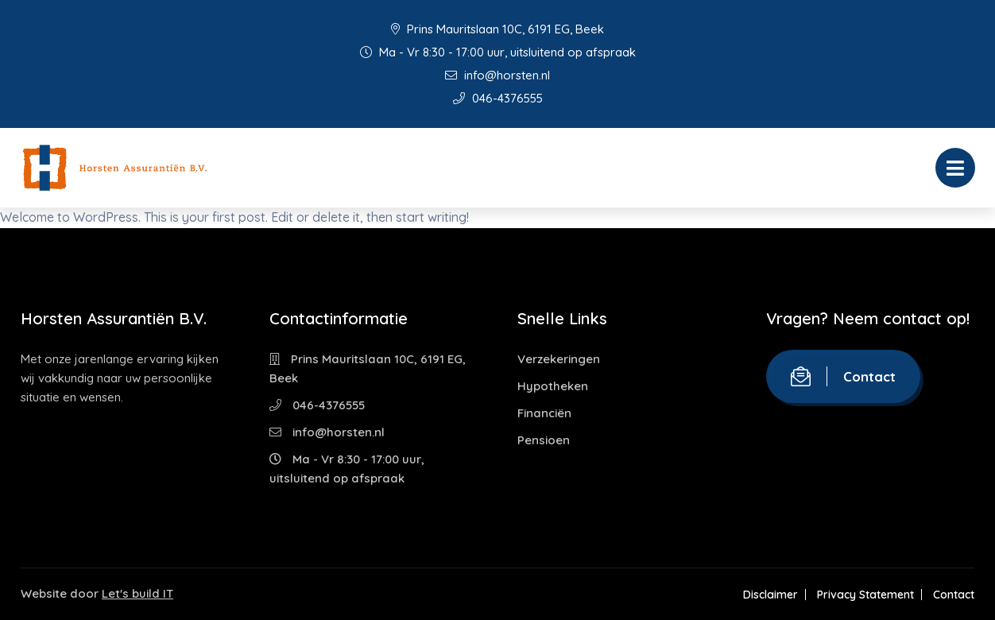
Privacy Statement (865, 594)
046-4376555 (498, 98)
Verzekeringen (558, 358)
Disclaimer (770, 594)
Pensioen (543, 440)
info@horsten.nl (497, 75)
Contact (843, 376)
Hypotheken (552, 385)
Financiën (544, 412)
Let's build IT (137, 593)
